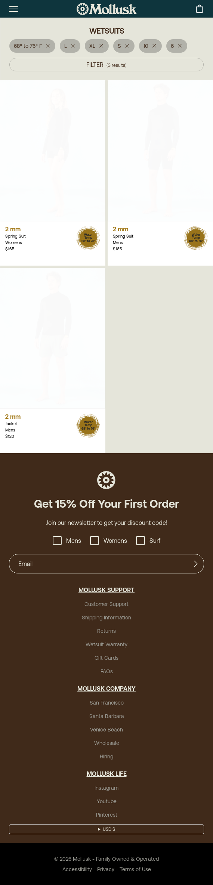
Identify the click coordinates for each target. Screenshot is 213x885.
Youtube (107, 801)
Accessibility (77, 869)
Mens (67, 540)
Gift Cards (106, 658)
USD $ (109, 829)
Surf (148, 540)
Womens (108, 540)
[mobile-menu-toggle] (13, 8)
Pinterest (106, 815)
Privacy (105, 869)
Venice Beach (106, 730)
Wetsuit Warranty (106, 644)
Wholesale (106, 743)
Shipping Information (106, 618)
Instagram (106, 788)
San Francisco (107, 703)
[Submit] (195, 563)
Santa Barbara (106, 716)
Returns (106, 631)
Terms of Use (135, 869)
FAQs (107, 671)
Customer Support (106, 604)
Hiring (106, 756)
